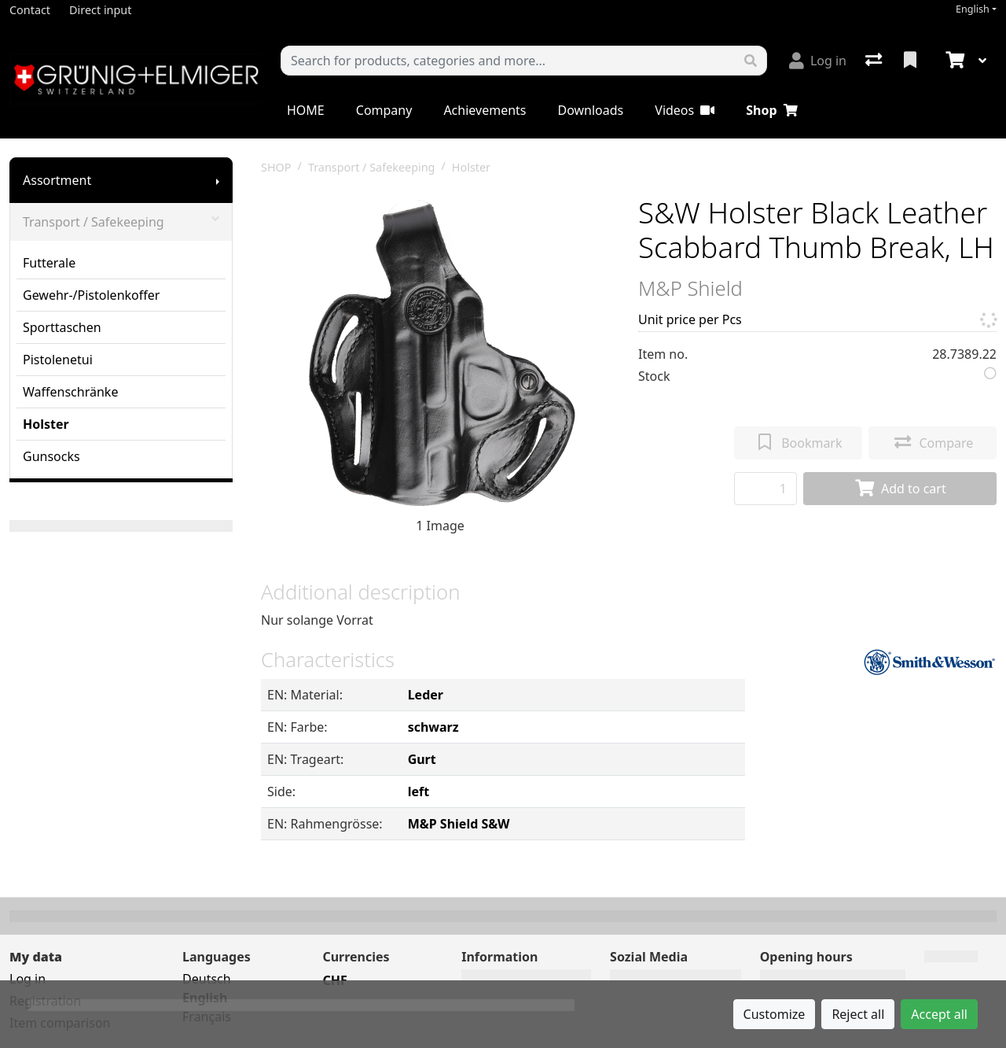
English (972, 9)
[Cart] (953, 61)
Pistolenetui (58, 359)
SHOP (276, 167)
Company (384, 110)
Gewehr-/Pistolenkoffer (91, 295)
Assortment (57, 180)
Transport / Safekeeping (121, 221)
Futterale (49, 262)
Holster (46, 424)
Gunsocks (51, 456)
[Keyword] (508, 61)
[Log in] (818, 60)
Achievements (484, 110)
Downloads (590, 110)
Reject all (858, 1014)
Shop (771, 110)
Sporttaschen (62, 327)
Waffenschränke (70, 391)
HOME (306, 110)
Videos (684, 110)
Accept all (939, 1014)
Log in (27, 978)
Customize (774, 1014)
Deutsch (206, 978)
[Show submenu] (218, 180)
